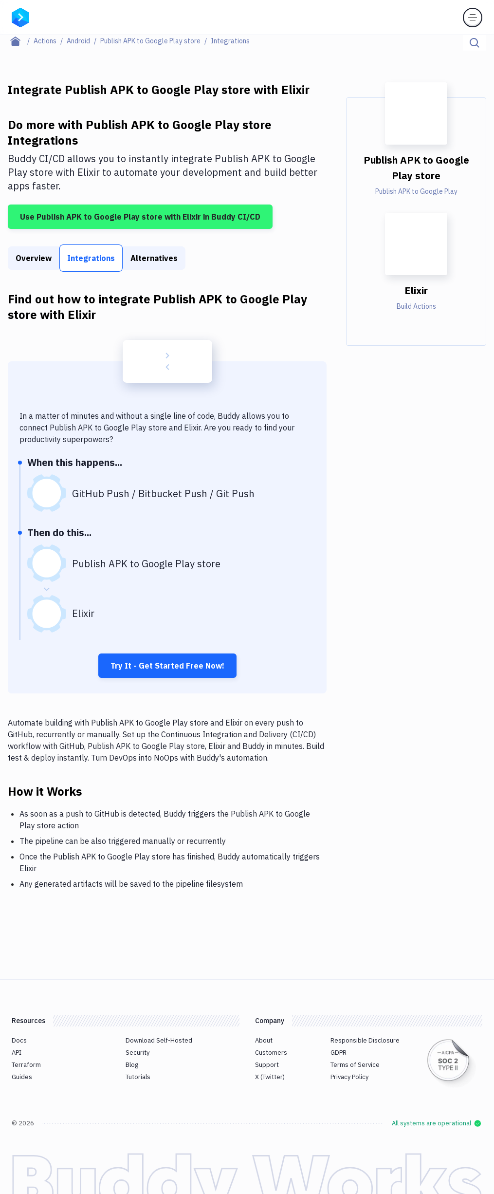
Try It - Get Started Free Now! (167, 666)
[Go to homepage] (20, 16)
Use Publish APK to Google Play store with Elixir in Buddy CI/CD (140, 217)
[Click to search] (474, 43)
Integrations (91, 258)
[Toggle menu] (472, 17)
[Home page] (21, 41)
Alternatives (154, 258)
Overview (34, 258)
